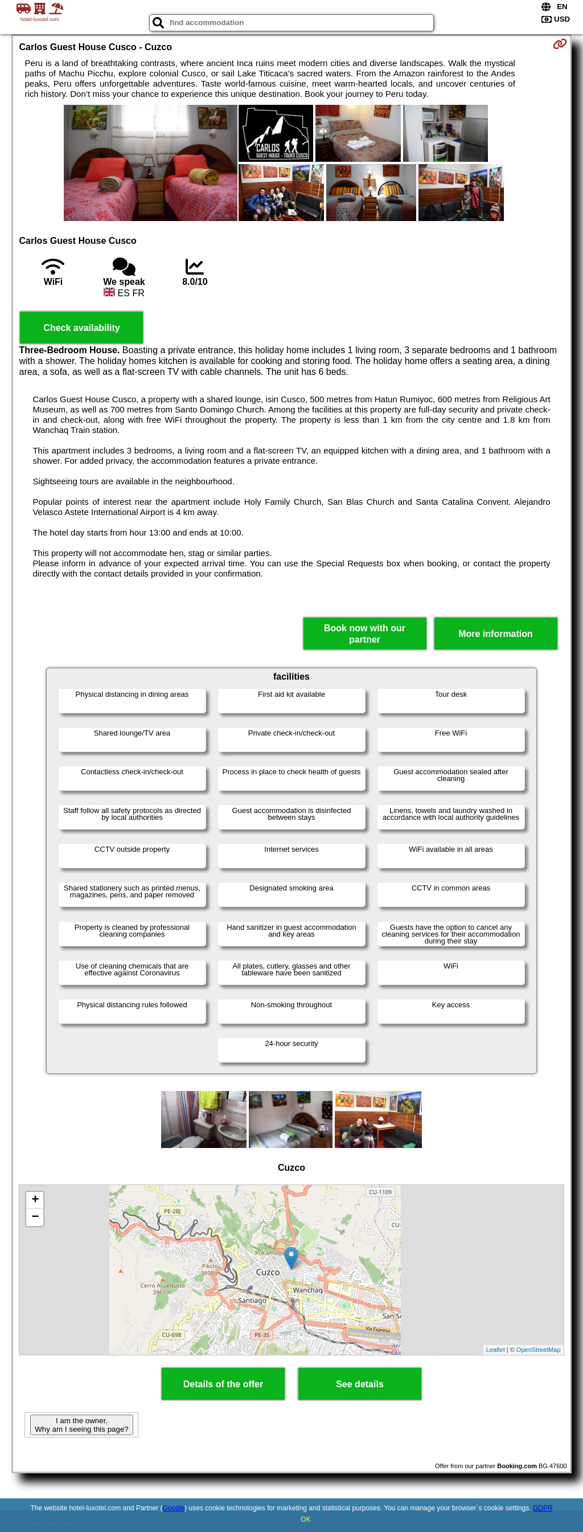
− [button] (35, 1217)
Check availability (81, 328)
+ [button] (35, 1200)
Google (174, 1508)
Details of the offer (223, 1384)
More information (495, 634)
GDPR (543, 1508)
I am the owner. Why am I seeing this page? (81, 1424)
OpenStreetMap (538, 1349)
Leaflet (495, 1349)
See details (360, 1384)
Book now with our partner (364, 633)
